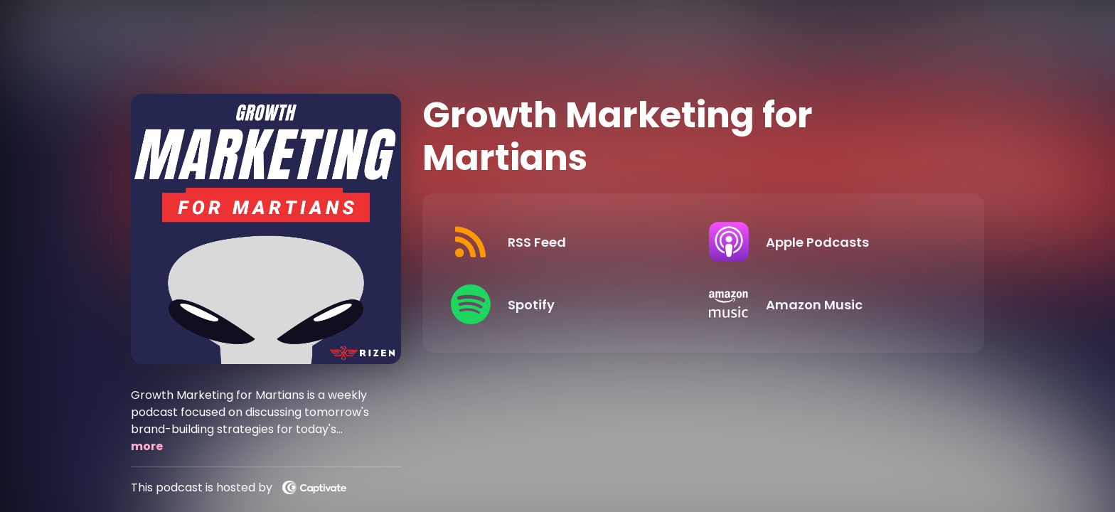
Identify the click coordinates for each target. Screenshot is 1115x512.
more (147, 446)
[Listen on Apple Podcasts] (826, 241)
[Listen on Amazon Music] (826, 304)
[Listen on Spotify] (568, 304)
